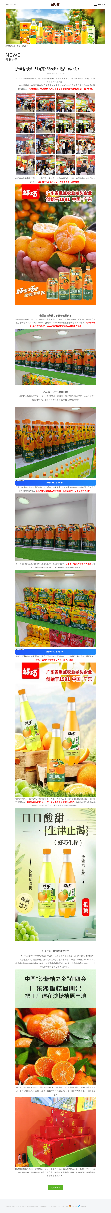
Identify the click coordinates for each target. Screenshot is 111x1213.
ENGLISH (13, 5)
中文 (7, 5)
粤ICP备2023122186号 (61, 1206)
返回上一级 (55, 1188)
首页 (18, 46)
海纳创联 (83, 1206)
